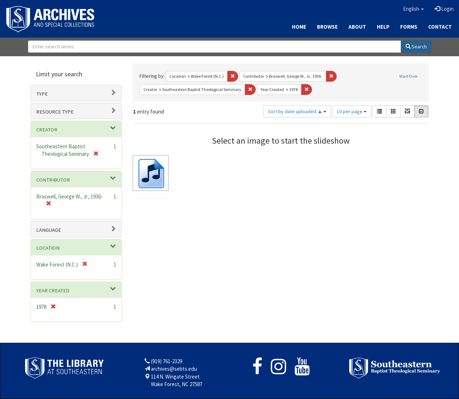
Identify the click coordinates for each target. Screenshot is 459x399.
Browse (327, 26)
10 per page (351, 111)
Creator (46, 129)
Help (383, 26)
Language (48, 230)
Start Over (408, 76)
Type (42, 94)
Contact (440, 26)
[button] (413, 9)
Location (48, 248)
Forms (408, 26)
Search (416, 46)
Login (444, 8)
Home (299, 26)
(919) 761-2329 (166, 361)
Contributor (53, 180)
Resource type (55, 112)
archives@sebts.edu (174, 368)
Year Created (53, 290)
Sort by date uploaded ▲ (297, 111)
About (357, 26)
